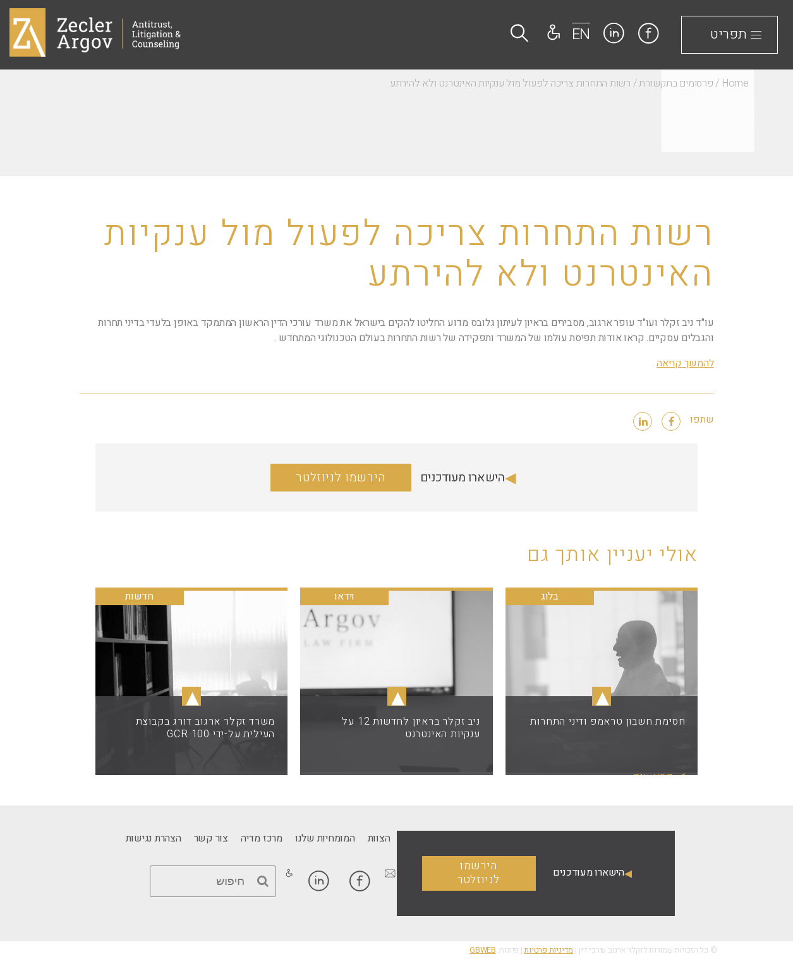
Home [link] (735, 83)
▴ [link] (601, 696)
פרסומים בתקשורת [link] (676, 83)
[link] (648, 33)
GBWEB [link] (482, 950)
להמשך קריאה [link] (685, 363)
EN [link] (581, 34)
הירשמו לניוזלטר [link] (341, 477)
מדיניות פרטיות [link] (548, 950)
